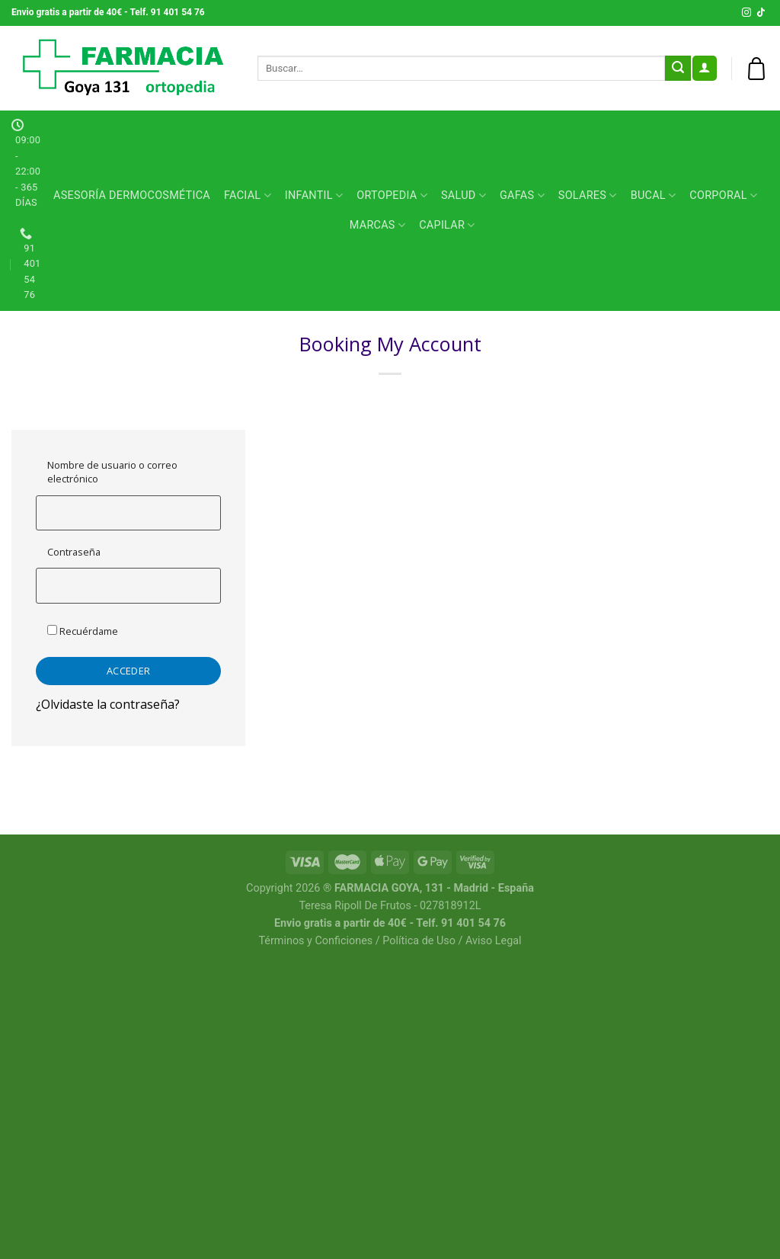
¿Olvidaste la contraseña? (108, 704)
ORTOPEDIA (391, 195)
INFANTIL (314, 195)
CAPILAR (447, 225)
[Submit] (678, 69)
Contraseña (74, 552)
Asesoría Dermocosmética (131, 195)
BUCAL (653, 195)
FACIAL (247, 195)
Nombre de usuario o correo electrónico (112, 471)
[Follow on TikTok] (761, 13)
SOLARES (587, 195)
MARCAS (377, 225)
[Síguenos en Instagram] (746, 13)
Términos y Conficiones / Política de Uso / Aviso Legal (389, 940)
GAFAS (522, 195)
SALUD (463, 195)
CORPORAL (723, 195)
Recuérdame (82, 631)
